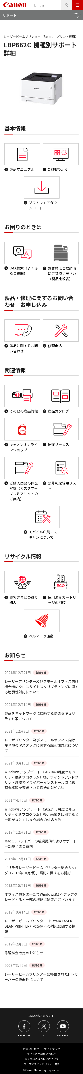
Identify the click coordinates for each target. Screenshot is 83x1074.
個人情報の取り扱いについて (41, 1059)
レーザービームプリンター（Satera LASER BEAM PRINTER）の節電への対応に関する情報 (39, 926)
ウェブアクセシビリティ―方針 (41, 1064)
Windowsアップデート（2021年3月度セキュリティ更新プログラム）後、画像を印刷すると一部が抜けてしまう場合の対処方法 (41, 814)
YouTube (63, 1035)
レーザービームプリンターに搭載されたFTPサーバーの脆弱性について (41, 976)
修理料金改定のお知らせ (23, 952)
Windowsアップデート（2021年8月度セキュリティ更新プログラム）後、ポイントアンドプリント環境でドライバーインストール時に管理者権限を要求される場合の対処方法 (41, 779)
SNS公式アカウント (41, 1015)
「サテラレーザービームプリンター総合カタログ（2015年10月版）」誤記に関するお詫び (41, 870)
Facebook (24, 1035)
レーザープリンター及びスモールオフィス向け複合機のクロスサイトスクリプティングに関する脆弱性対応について (41, 687)
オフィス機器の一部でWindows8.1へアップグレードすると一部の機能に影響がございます (40, 897)
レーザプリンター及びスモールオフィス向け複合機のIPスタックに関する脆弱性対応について (41, 745)
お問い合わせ (31, 1049)
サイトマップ (52, 1049)
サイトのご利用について (41, 1054)
